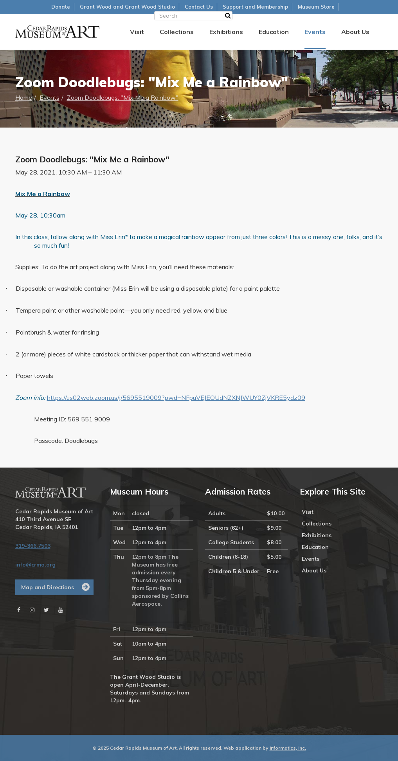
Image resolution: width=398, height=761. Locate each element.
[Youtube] (60, 609)
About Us (355, 32)
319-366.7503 (32, 545)
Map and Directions (47, 587)
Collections (177, 32)
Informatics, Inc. (288, 748)
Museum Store (316, 7)
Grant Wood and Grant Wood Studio (127, 7)
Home (23, 97)
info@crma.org (35, 564)
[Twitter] (46, 609)
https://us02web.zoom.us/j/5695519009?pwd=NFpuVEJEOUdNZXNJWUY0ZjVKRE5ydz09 (176, 397)
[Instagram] (32, 609)
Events (315, 32)
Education (274, 32)
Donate (60, 7)
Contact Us (199, 7)
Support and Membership (255, 7)
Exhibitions (226, 32)
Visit (137, 32)
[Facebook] (18, 609)
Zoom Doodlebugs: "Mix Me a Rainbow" (122, 97)
